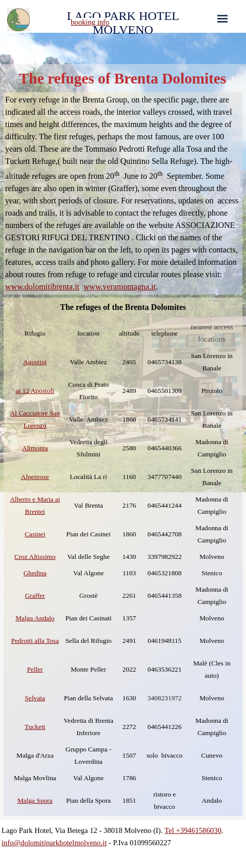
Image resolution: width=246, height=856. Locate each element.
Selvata (35, 698)
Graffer (35, 595)
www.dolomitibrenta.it (42, 286)
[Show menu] (222, 18)
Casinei (35, 534)
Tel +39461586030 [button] (193, 830)
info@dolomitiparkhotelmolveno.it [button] (54, 843)
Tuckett (35, 726)
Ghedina (35, 573)
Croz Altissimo (34, 556)
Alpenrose (35, 477)
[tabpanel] (108, 22)
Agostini (35, 362)
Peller (35, 669)
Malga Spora (34, 800)
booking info (90, 22)
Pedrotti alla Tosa (35, 640)
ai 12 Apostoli (35, 390)
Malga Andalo (34, 618)
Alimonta (35, 448)
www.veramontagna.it (120, 286)
